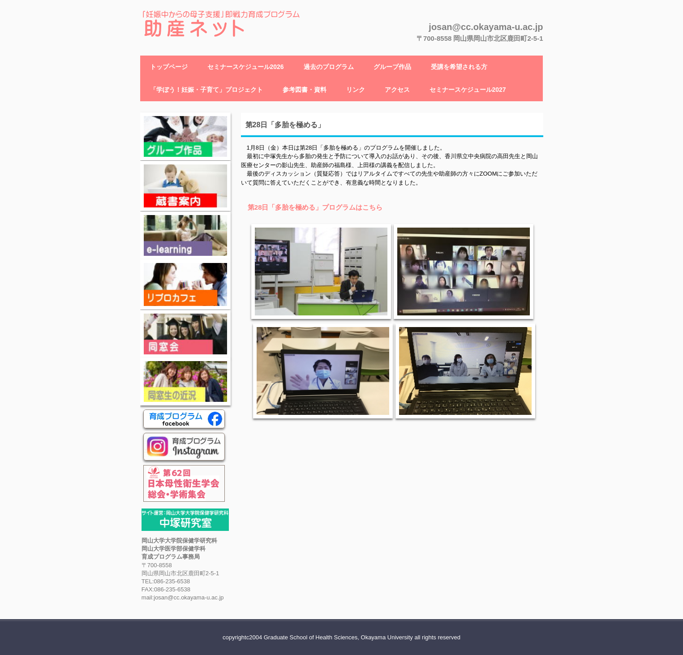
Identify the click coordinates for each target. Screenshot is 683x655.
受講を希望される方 (459, 66)
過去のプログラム (329, 66)
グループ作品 (392, 66)
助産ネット (170, 47)
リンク (355, 89)
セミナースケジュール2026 (245, 66)
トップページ (169, 66)
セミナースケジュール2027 (468, 89)
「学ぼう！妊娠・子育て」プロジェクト (206, 89)
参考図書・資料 (304, 89)
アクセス (397, 89)
